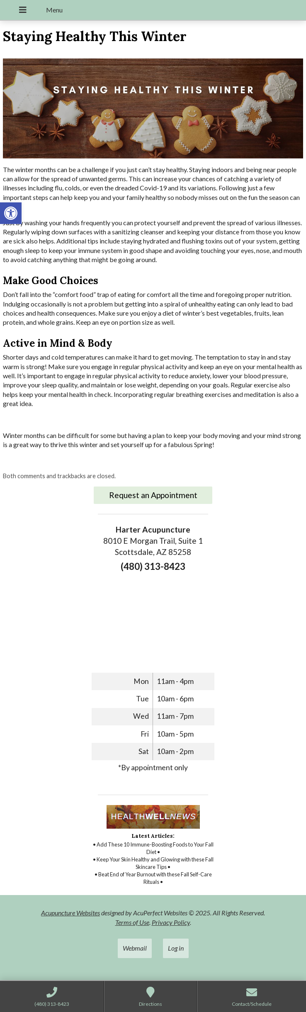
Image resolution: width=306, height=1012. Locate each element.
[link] (11, 213)
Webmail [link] (135, 948)
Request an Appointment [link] (153, 495)
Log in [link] (176, 948)
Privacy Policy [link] (171, 922)
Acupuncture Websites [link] (70, 913)
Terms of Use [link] (132, 922)
